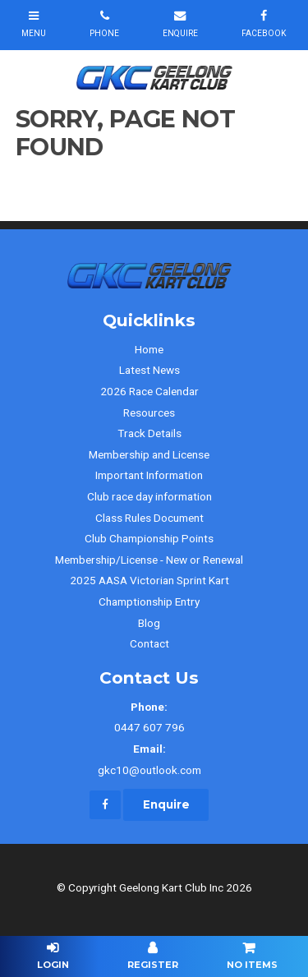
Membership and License (149, 454)
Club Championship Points (149, 538)
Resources (149, 412)
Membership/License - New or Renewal (149, 559)
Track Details (149, 433)
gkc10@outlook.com (149, 758)
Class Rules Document (149, 517)
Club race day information (149, 496)
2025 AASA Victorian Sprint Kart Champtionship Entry (149, 591)
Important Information (149, 475)
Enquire (166, 804)
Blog (149, 622)
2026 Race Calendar (149, 391)
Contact (149, 643)
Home (149, 349)
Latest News (149, 369)
